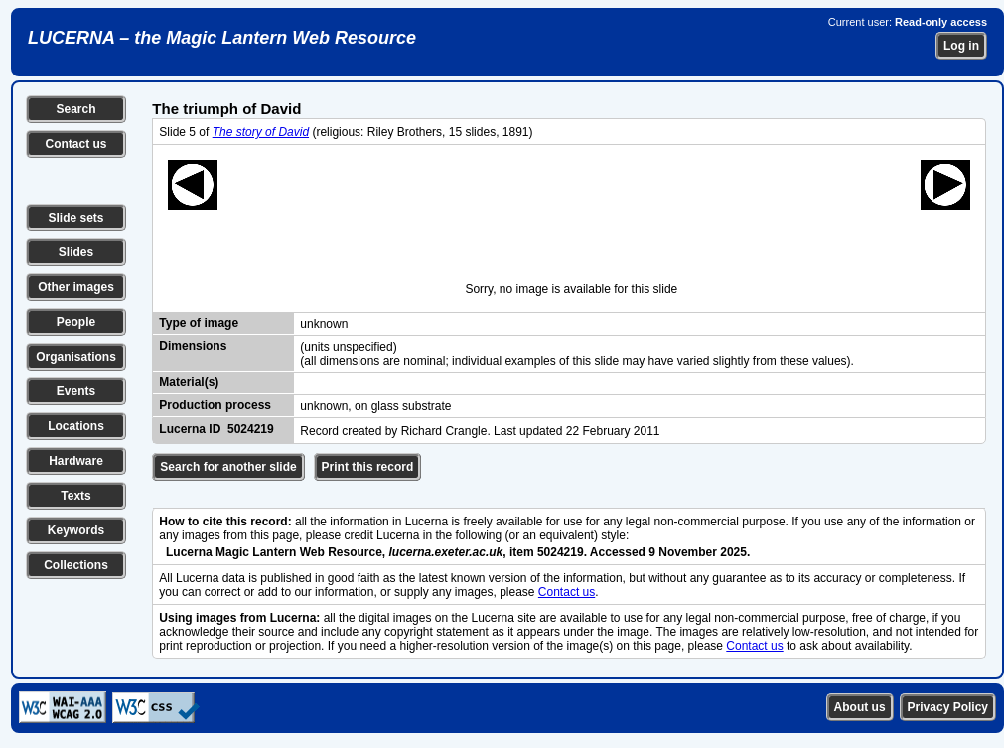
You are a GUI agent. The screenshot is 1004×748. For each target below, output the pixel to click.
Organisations (76, 357)
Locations (76, 426)
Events (76, 391)
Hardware (76, 461)
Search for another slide (228, 467)
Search (75, 109)
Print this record (368, 467)
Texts (75, 496)
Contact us (75, 144)
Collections (76, 565)
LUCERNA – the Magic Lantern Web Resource (222, 38)
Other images (76, 287)
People (76, 322)
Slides (76, 252)
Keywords (76, 530)
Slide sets (75, 217)
